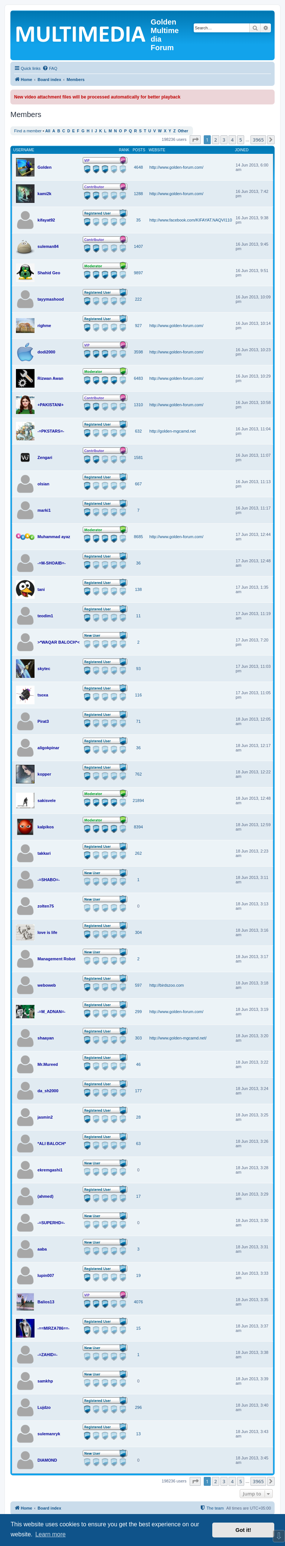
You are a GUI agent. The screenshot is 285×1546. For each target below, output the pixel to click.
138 (138, 589)
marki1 (43, 510)
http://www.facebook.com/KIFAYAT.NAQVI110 (191, 220)
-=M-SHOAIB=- (51, 563)
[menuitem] (49, 68)
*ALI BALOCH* (51, 1143)
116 (138, 695)
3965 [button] (258, 139)
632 (138, 431)
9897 (138, 273)
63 (138, 1143)
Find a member (28, 131)
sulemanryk (48, 1434)
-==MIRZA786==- (53, 1328)
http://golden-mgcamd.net (173, 431)
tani (41, 589)
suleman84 (48, 246)
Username (24, 150)
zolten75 (45, 906)
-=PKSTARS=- (50, 431)
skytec (43, 668)
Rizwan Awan (50, 378)
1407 (138, 246)
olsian (43, 484)
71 (138, 721)
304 (138, 932)
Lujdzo (43, 1407)
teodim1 (45, 616)
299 (138, 1011)
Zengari (44, 457)
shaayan (45, 1038)
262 (138, 853)
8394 (138, 827)
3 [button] (224, 139)
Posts (138, 150)
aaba (42, 1249)
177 (138, 1091)
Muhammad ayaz (53, 536)
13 (138, 1434)
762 (138, 774)
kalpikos (45, 827)
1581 (138, 457)
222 (138, 299)
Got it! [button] (243, 1530)
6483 (138, 378)
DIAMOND (47, 1460)
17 (138, 1196)
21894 (138, 800)
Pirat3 (43, 721)
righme (44, 325)
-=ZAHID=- (47, 1354)
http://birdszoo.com (167, 985)
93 (138, 668)
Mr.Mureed (47, 1064)
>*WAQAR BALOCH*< (58, 642)
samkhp (45, 1381)
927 (138, 325)
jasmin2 (45, 1117)
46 (138, 1064)
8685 (138, 536)
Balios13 (45, 1302)
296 (138, 1407)
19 (138, 1275)
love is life (47, 932)
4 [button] (232, 139)
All (47, 131)
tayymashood (50, 299)
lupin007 (45, 1275)
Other (183, 131)
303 (138, 1038)
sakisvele (46, 800)
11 (138, 616)
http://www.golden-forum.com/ (177, 167)
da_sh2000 (47, 1091)
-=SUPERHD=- (51, 1222)
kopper (44, 774)
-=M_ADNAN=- (51, 1011)
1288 (138, 193)
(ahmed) (45, 1196)
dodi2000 (46, 352)
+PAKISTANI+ (50, 404)
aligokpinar (48, 747)
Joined (242, 150)
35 (138, 220)
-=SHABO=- (48, 879)
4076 (138, 1302)
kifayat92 (46, 220)
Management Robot (56, 959)
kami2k (44, 193)
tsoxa (42, 695)
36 (138, 563)
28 (138, 1117)
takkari (43, 853)
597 (138, 985)
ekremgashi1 (49, 1170)
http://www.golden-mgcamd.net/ (178, 1038)
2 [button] (215, 139)
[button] (195, 139)
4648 (138, 167)
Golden (44, 167)
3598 (138, 352)
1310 (138, 404)
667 (138, 484)
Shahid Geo (48, 273)
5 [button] (240, 139)
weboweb (46, 985)
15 (138, 1328)
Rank (124, 150)
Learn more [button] (50, 1534)
